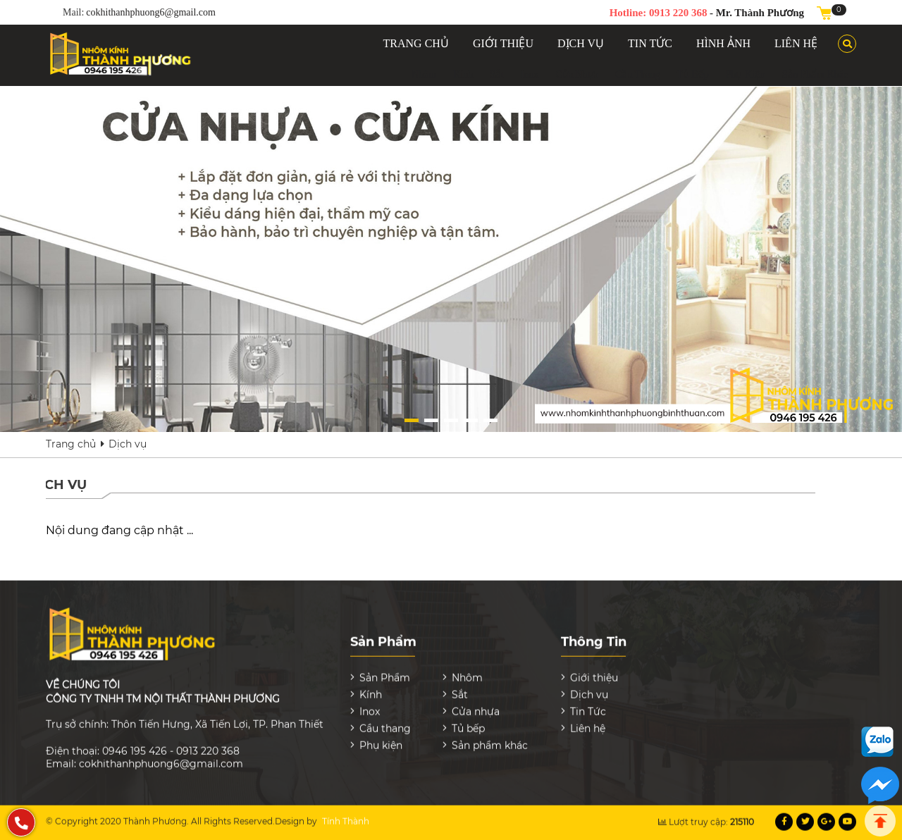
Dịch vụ (128, 444)
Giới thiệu (594, 671)
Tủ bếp (692, 74)
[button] (411, 420)
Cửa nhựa (577, 74)
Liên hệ (587, 721)
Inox (530, 74)
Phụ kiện (745, 74)
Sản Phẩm (384, 671)
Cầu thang (637, 74)
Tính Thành (345, 814)
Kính (463, 74)
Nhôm (424, 74)
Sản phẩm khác (815, 74)
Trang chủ (71, 444)
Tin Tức (588, 704)
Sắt (497, 74)
